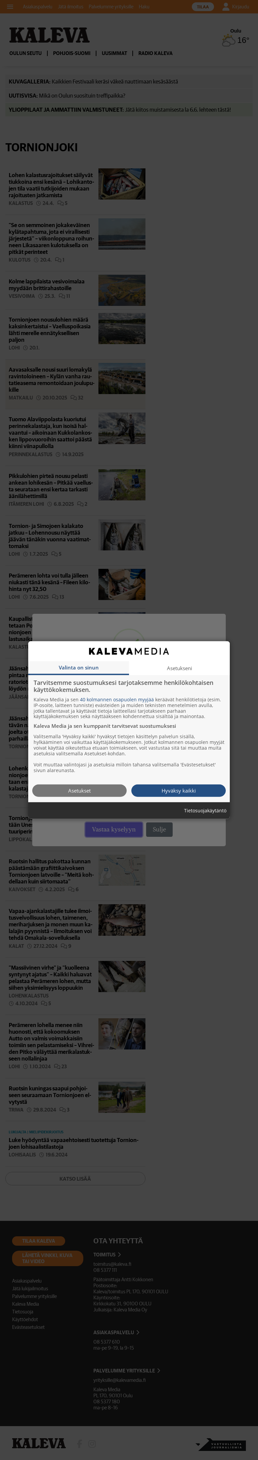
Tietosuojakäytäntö (205, 810)
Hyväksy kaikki (179, 790)
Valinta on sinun (79, 667)
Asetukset (79, 790)
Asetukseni (179, 667)
